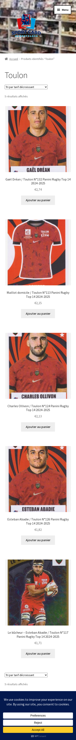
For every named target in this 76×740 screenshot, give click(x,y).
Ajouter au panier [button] (38, 200)
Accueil (13, 59)
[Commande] (26, 87)
